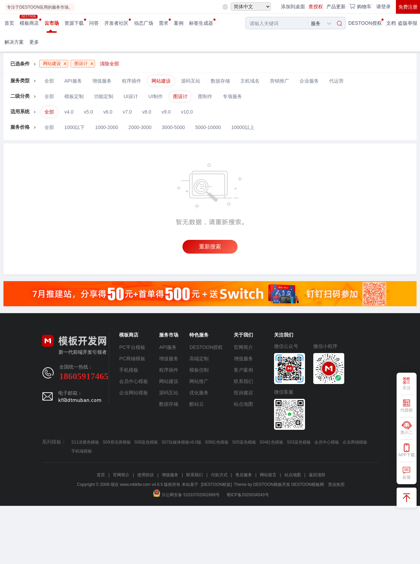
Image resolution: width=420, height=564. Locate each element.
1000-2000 (106, 127)
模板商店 (29, 23)
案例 (178, 23)
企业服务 (309, 81)
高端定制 (199, 358)
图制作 (205, 96)
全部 (49, 81)
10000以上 (242, 127)
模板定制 (74, 96)
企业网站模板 (133, 392)
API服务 (73, 81)
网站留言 (268, 474)
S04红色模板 (271, 442)
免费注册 (408, 7)
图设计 (180, 96)
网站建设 (161, 81)
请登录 (383, 6)
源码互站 (190, 81)
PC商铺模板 (132, 358)
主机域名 (250, 81)
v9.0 (165, 112)
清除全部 (109, 63)
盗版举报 (407, 23)
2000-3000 (139, 127)
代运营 (336, 81)
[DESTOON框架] (216, 484)
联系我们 (243, 381)
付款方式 (219, 474)
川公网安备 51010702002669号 (186, 494)
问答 (94, 23)
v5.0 (88, 112)
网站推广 (199, 381)
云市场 (51, 23)
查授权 (315, 6)
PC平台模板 (132, 347)
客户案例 (243, 370)
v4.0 (68, 112)
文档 (391, 23)
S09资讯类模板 (116, 442)
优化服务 (199, 392)
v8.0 (146, 112)
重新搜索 (210, 246)
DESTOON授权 (365, 23)
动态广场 (143, 23)
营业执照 (336, 484)
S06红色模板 (217, 442)
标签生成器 (201, 23)
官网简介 (243, 347)
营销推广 (279, 81)
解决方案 (14, 42)
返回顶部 (317, 474)
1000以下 (74, 127)
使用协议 (145, 474)
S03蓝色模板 (299, 442)
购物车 (360, 6)
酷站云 (196, 404)
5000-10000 (208, 127)
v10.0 (187, 112)
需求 (163, 23)
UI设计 (131, 96)
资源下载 (74, 23)
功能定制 (103, 96)
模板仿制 (199, 370)
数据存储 (220, 81)
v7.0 (127, 112)
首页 (9, 23)
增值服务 (102, 81)
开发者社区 (116, 23)
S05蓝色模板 (244, 442)
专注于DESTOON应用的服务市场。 (40, 7)
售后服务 (243, 474)
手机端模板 (81, 451)
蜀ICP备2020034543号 (248, 494)
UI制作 (155, 96)
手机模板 (128, 370)
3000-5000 (173, 127)
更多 (34, 42)
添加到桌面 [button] (293, 6)
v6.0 (107, 112)
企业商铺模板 (355, 442)
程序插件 (131, 81)
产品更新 (336, 6)
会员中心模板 (133, 381)
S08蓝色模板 (146, 442)
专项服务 (232, 96)
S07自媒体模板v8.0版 (181, 442)
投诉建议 (243, 392)
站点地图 (243, 404)
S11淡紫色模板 (85, 442)
